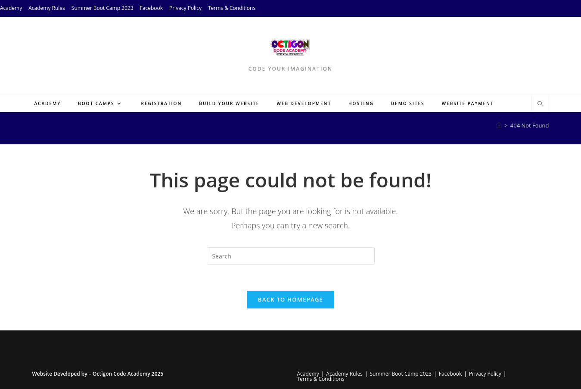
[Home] (499, 125)
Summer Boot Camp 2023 (102, 8)
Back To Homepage (290, 299)
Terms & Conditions (231, 8)
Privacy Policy (185, 8)
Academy (11, 8)
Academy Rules (46, 8)
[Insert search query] (291, 256)
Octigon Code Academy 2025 (128, 373)
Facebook (151, 8)
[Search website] (540, 104)
